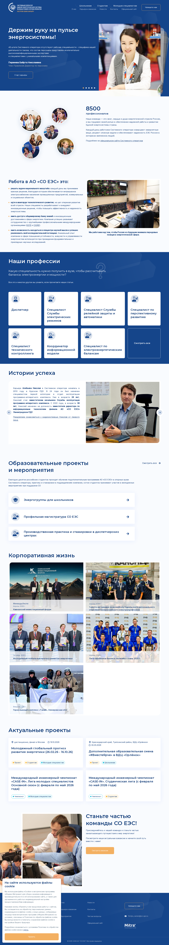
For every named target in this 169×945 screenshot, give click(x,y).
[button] (83, 88)
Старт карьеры (20, 75)
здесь (25, 930)
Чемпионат (19, 796)
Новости (103, 9)
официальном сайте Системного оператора (121, 141)
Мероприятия (65, 916)
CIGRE (36, 225)
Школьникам (85, 6)
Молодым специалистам (125, 6)
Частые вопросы (94, 916)
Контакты (114, 9)
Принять (31, 937)
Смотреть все (151, 463)
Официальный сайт (129, 9)
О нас (74, 9)
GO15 (29, 225)
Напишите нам (151, 7)
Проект (18, 763)
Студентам (102, 6)
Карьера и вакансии (88, 9)
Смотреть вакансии (100, 851)
